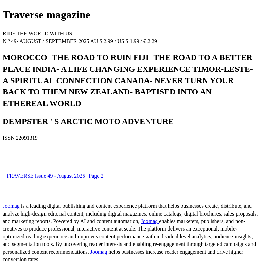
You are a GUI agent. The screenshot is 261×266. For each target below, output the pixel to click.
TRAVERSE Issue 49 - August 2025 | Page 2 (54, 176)
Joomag (12, 206)
